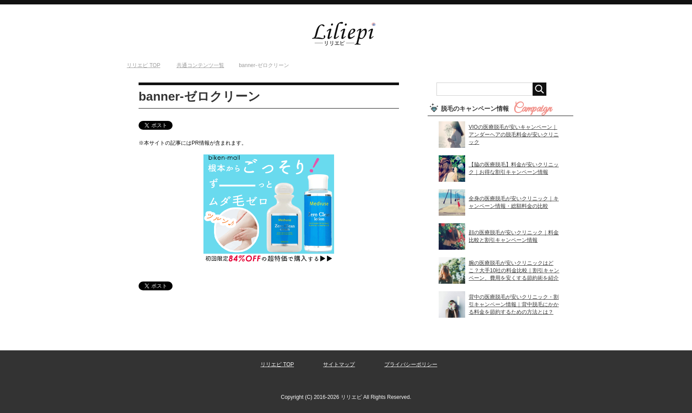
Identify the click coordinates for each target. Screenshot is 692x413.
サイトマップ (339, 364)
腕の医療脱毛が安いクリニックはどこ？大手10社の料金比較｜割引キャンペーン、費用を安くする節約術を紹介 (514, 270)
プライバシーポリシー (410, 364)
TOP (143, 65)
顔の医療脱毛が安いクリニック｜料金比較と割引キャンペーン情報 (514, 236)
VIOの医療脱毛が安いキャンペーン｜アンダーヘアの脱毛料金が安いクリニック (514, 134)
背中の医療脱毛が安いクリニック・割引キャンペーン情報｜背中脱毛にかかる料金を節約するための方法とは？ (514, 304)
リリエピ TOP (277, 364)
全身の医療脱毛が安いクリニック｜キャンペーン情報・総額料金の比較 (514, 202)
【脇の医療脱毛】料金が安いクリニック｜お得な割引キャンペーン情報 (514, 168)
